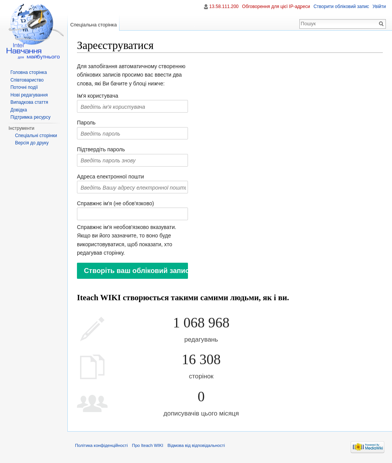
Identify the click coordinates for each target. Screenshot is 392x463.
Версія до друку (32, 143)
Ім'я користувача (97, 96)
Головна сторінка (28, 72)
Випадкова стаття (29, 102)
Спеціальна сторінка (93, 25)
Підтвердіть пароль (101, 149)
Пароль (86, 122)
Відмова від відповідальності (196, 445)
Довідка (18, 110)
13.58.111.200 (224, 6)
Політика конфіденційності (101, 445)
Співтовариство (27, 80)
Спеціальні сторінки (36, 135)
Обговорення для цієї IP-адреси (276, 6)
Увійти (379, 6)
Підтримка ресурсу (30, 117)
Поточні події (24, 87)
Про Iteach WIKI (147, 445)
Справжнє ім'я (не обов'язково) (115, 203)
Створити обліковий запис (341, 6)
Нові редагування (29, 95)
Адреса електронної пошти (110, 176)
